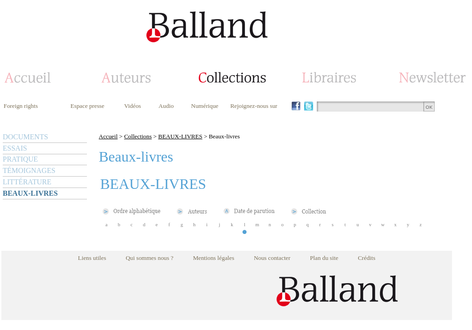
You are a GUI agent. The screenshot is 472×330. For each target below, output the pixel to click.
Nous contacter (272, 257)
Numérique (204, 105)
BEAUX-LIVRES (30, 193)
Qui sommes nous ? (149, 257)
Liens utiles (92, 257)
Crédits (367, 257)
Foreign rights (21, 105)
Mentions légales (213, 257)
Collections (138, 136)
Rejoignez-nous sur (253, 105)
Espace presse (87, 105)
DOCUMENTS (25, 137)
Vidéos (132, 105)
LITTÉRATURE (27, 182)
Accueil (108, 136)
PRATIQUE (20, 159)
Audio (165, 105)
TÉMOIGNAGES (29, 170)
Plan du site (324, 257)
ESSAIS (15, 148)
